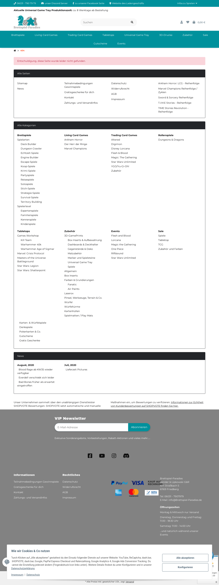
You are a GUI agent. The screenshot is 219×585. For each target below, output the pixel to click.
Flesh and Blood (121, 235)
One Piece (117, 248)
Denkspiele (26, 327)
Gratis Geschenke (29, 340)
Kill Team (26, 240)
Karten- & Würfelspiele (32, 322)
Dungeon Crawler (31, 148)
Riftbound (117, 253)
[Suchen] (103, 22)
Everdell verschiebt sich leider (36, 377)
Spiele (71, 266)
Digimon (116, 144)
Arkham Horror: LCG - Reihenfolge (178, 83)
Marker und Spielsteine (81, 257)
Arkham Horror (73, 139)
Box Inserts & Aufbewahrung (85, 240)
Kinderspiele (28, 224)
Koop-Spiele (28, 166)
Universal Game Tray (80, 262)
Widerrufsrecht (120, 88)
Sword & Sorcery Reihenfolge (175, 97)
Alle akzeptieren (184, 558)
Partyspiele (27, 175)
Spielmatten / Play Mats (78, 315)
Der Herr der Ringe (75, 144)
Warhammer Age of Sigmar (37, 248)
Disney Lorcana (120, 148)
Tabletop (163, 240)
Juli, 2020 (70, 365)
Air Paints (73, 288)
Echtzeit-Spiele (29, 153)
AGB (114, 93)
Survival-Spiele (29, 197)
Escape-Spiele (29, 161)
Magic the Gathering (123, 244)
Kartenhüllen (72, 311)
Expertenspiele (29, 210)
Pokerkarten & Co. (30, 331)
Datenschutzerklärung (24, 568)
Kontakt (69, 97)
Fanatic (72, 284)
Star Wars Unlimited (123, 161)
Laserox (68, 293)
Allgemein (70, 271)
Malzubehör (75, 253)
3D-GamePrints (73, 235)
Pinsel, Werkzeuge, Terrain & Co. (83, 297)
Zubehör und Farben (170, 248)
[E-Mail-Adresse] (91, 427)
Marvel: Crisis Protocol (30, 253)
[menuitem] (18, 35)
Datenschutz (34, 574)
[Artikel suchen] (132, 22)
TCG (160, 244)
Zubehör (116, 170)
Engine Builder (29, 157)
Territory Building (31, 201)
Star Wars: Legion (27, 265)
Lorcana (116, 240)
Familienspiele (29, 215)
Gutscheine (26, 336)
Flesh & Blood (119, 153)
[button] (187, 3)
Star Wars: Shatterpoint (31, 270)
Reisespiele (27, 179)
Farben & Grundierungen (79, 280)
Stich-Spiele (28, 188)
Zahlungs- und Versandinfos (81, 102)
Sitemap (22, 83)
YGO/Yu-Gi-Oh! (120, 166)
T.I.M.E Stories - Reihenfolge (174, 102)
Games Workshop (28, 235)
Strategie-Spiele (30, 192)
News (20, 88)
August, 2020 (25, 365)
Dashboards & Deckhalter (83, 244)
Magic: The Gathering (124, 157)
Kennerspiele (28, 219)
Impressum (18, 574)
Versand (130, 581)
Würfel (68, 302)
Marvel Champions (75, 148)
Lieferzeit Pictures (76, 369)
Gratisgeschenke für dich (79, 92)
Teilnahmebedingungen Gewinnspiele (36, 481)
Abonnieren (139, 427)
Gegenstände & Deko (80, 248)
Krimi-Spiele (28, 170)
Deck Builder (28, 144)
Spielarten (23, 139)
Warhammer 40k (31, 244)
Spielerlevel (24, 206)
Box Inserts (71, 275)
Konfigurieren (184, 567)
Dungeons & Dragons (171, 139)
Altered (115, 139)
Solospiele (27, 184)
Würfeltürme (72, 306)
